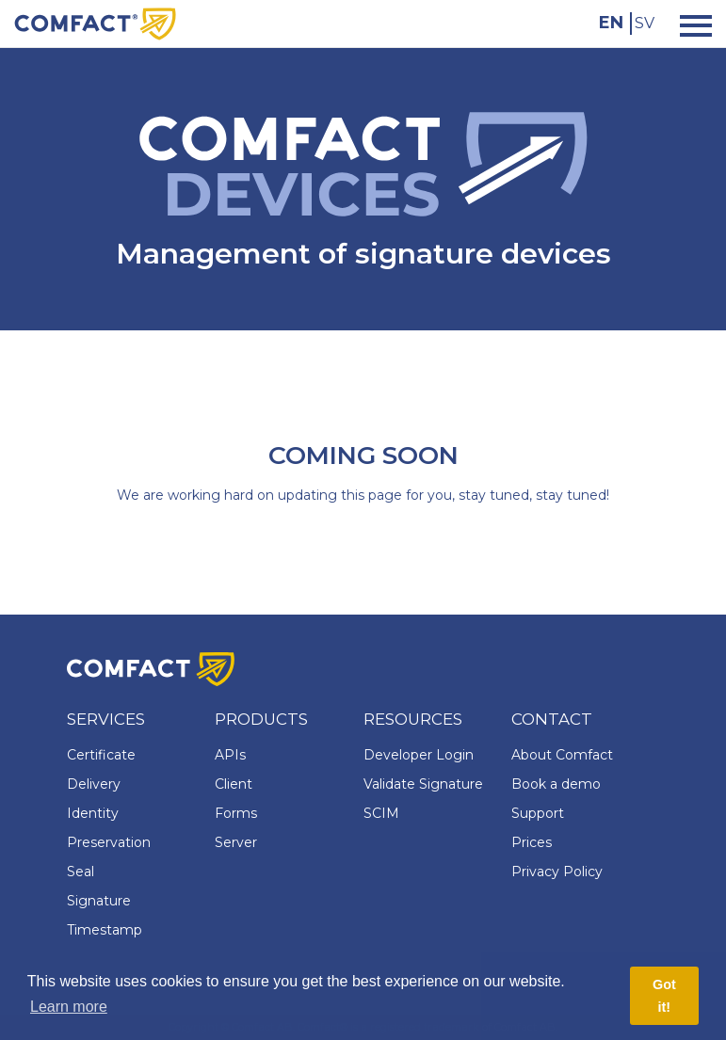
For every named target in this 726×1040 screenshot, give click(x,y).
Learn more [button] (68, 1007)
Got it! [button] (664, 996)
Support (537, 813)
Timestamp (104, 929)
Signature (99, 900)
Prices (531, 842)
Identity (93, 813)
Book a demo (556, 784)
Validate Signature (423, 784)
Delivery (94, 784)
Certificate (101, 754)
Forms (236, 813)
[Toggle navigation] (690, 24)
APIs (230, 754)
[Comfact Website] (95, 22)
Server (236, 842)
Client (233, 784)
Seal (80, 871)
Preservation (109, 842)
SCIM (381, 813)
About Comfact (562, 754)
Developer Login (418, 754)
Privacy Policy (557, 871)
